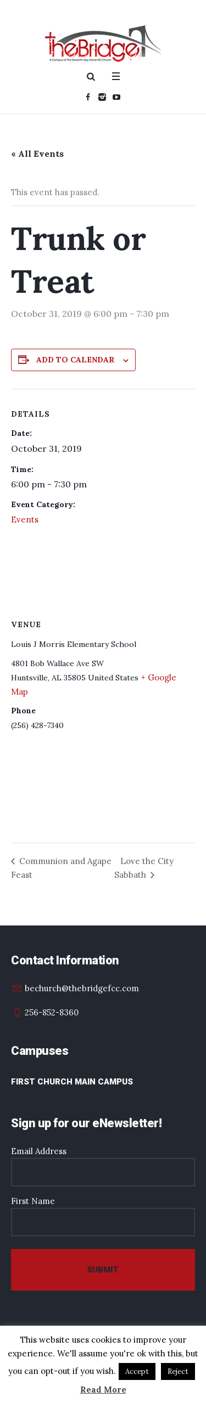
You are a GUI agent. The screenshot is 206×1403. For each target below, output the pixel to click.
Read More (103, 1389)
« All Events (37, 153)
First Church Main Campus (72, 1082)
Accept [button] (137, 1371)
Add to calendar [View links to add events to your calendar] (75, 360)
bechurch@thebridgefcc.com (82, 988)
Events (24, 519)
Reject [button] (178, 1371)
